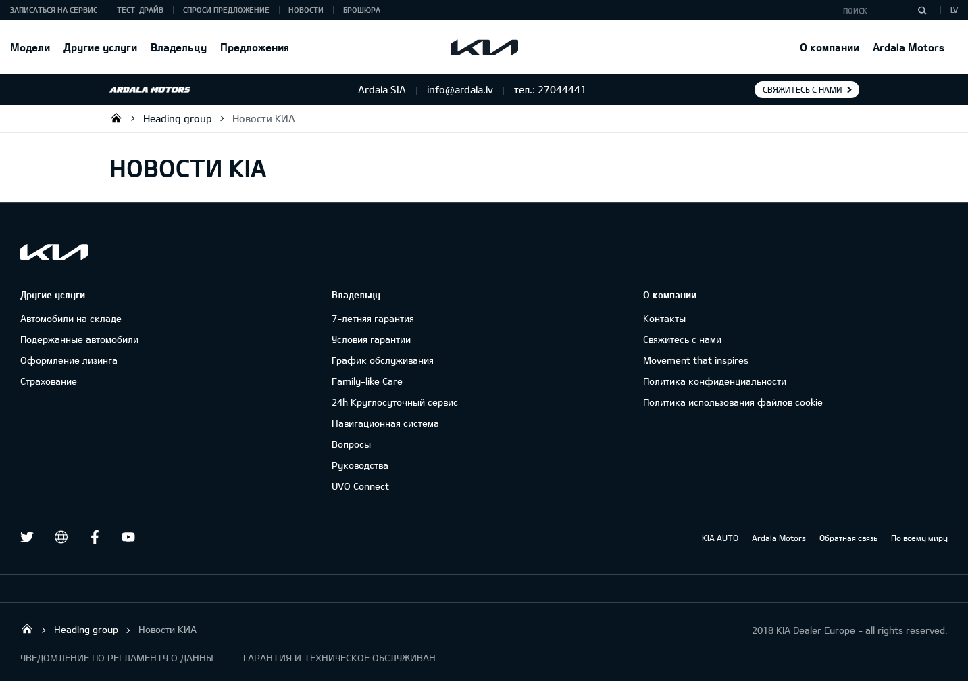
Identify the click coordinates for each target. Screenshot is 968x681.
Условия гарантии (371, 339)
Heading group (177, 118)
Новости (306, 9)
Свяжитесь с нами (802, 89)
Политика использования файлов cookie (733, 402)
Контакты (664, 318)
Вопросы (351, 444)
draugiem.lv (61, 537)
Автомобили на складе (71, 318)
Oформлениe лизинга (69, 360)
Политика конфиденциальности (714, 381)
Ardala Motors (908, 47)
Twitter (27, 537)
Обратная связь (848, 537)
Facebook (94, 537)
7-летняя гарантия (373, 318)
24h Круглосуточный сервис (395, 402)
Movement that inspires (695, 360)
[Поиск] (922, 10)
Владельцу (179, 47)
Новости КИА (263, 118)
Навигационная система (385, 423)
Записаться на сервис (53, 9)
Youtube (128, 537)
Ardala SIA (116, 117)
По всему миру (919, 537)
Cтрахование (48, 381)
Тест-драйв (140, 9)
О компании (829, 47)
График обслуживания (383, 360)
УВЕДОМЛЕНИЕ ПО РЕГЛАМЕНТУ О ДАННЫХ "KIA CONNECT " (121, 657)
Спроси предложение (226, 9)
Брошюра (361, 9)
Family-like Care (367, 381)
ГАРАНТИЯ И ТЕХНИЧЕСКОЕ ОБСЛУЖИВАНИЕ (344, 657)
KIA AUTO (720, 537)
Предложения (254, 47)
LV (954, 9)
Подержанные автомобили (79, 339)
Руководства (360, 465)
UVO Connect (360, 486)
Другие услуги (100, 47)
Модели (30, 47)
